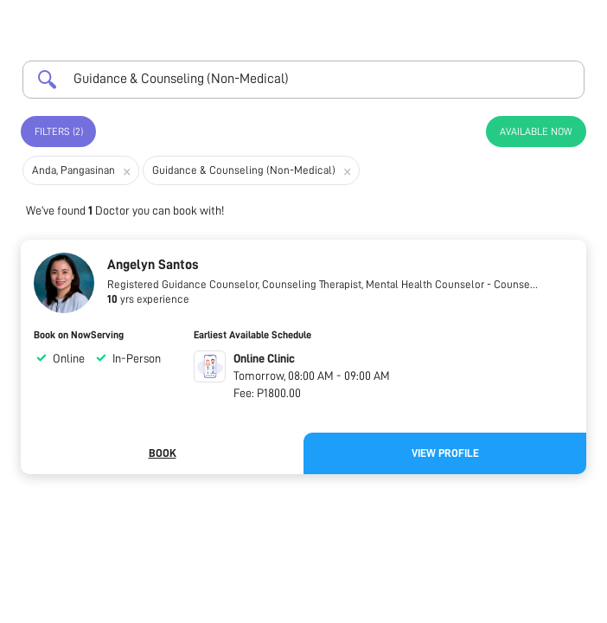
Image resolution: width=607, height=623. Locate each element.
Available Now (536, 131)
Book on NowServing (79, 335)
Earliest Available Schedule (252, 335)
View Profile (445, 453)
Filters (59, 131)
